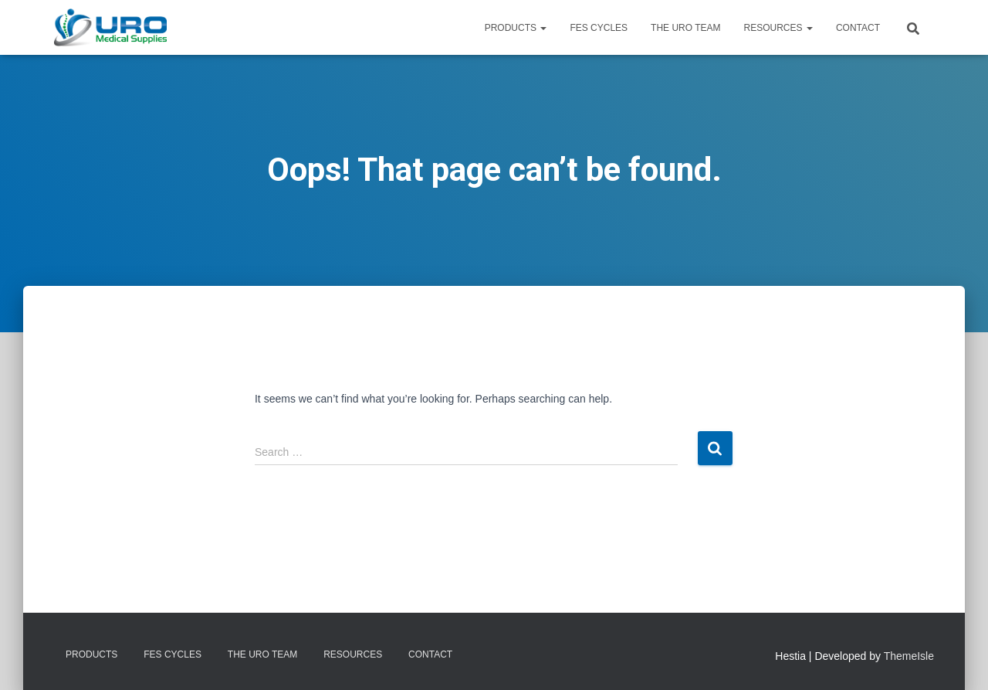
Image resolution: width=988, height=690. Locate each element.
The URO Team (685, 27)
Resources (778, 27)
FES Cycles (599, 27)
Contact (858, 27)
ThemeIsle (909, 656)
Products (516, 27)
